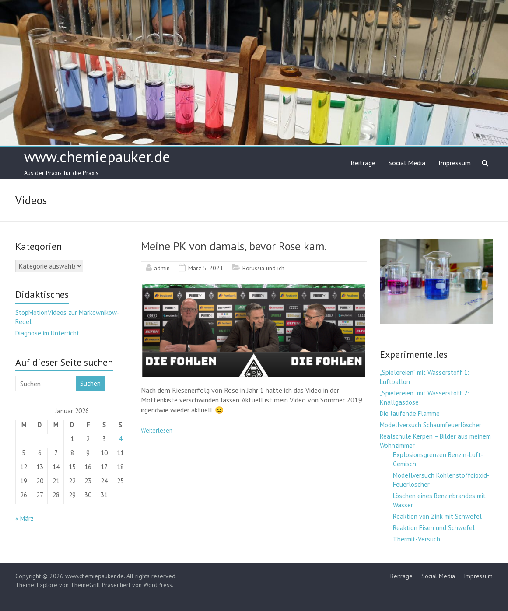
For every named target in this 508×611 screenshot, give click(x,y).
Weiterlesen (156, 430)
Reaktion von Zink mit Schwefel (437, 516)
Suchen (90, 383)
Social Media (407, 162)
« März (24, 518)
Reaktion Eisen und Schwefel (434, 528)
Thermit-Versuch (416, 539)
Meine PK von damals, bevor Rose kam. (234, 246)
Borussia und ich (263, 268)
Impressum (454, 162)
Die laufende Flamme (410, 413)
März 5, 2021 (205, 268)
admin (162, 268)
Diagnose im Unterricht (47, 333)
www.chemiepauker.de (97, 156)
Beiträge (362, 162)
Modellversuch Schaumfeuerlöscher (430, 425)
